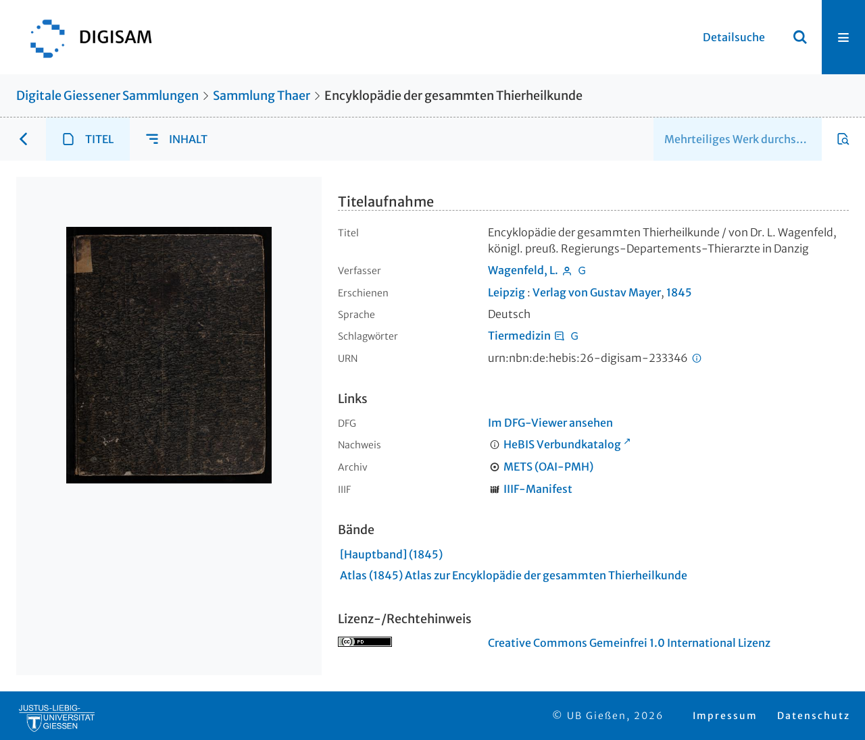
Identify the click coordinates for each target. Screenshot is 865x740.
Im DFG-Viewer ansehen (550, 422)
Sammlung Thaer (261, 95)
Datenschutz (813, 716)
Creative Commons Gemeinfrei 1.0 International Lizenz (629, 643)
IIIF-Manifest (537, 489)
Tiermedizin (519, 335)
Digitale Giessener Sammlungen (107, 95)
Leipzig (506, 292)
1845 (679, 292)
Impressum (725, 716)
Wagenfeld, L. (523, 270)
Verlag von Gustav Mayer (597, 292)
